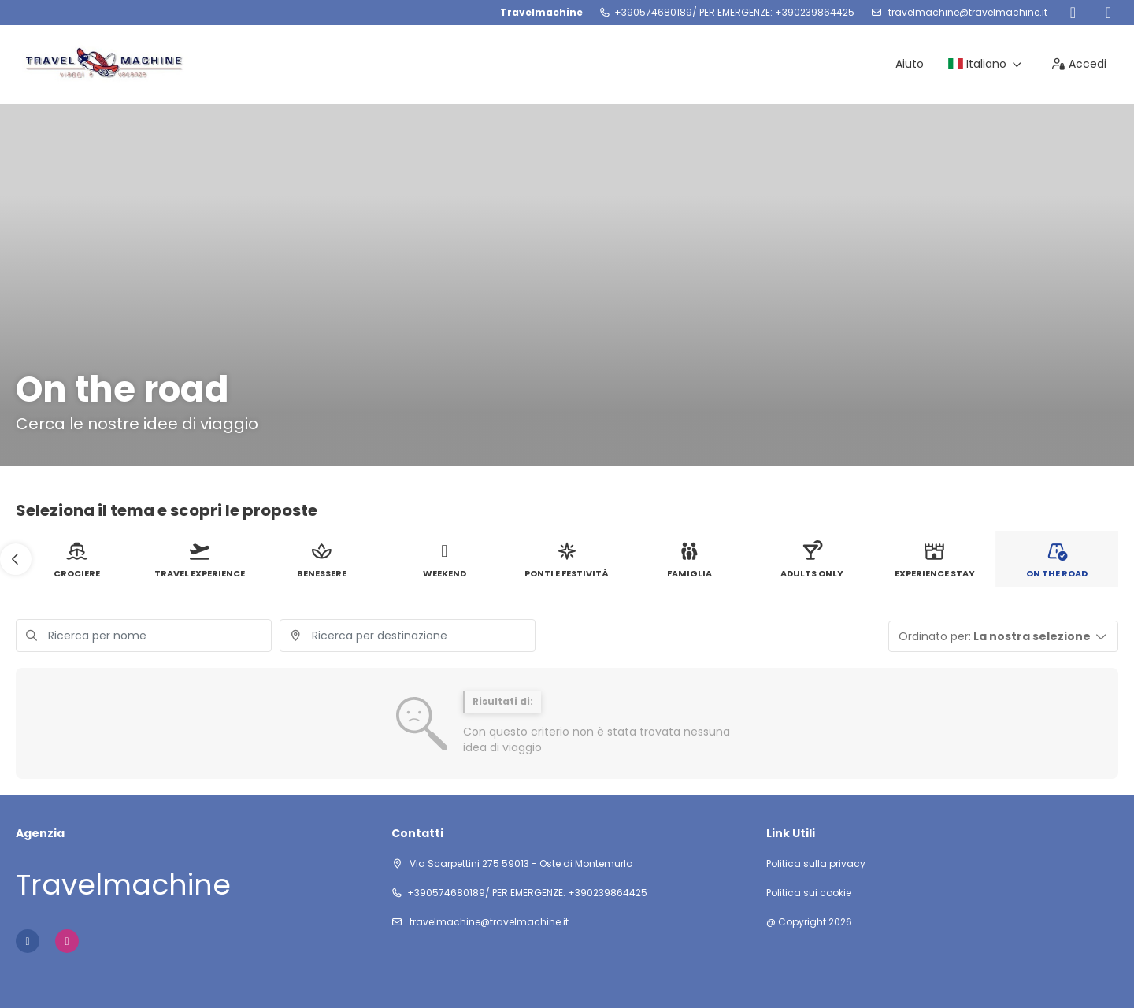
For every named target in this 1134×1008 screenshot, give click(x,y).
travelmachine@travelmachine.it (966, 12)
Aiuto (909, 64)
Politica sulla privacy (815, 864)
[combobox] (408, 635)
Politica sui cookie (808, 893)
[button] (16, 559)
